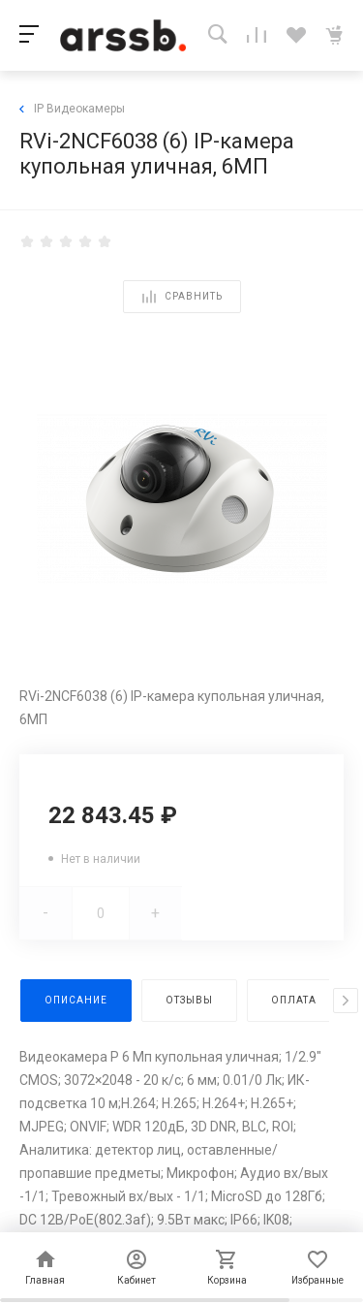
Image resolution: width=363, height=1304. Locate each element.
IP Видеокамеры (72, 108)
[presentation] (345, 1000)
